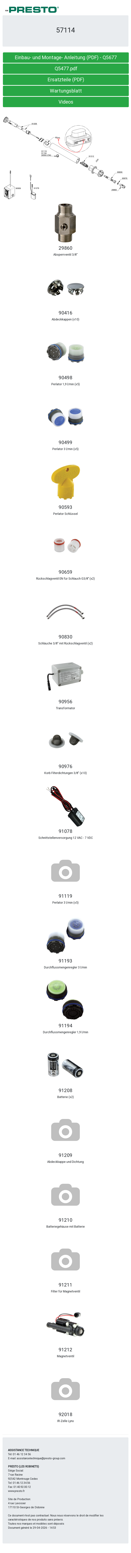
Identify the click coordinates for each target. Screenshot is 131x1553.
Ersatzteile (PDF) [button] (66, 79)
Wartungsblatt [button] (66, 91)
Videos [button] (66, 102)
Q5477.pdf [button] (66, 68)
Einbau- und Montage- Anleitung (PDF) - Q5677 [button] (66, 57)
